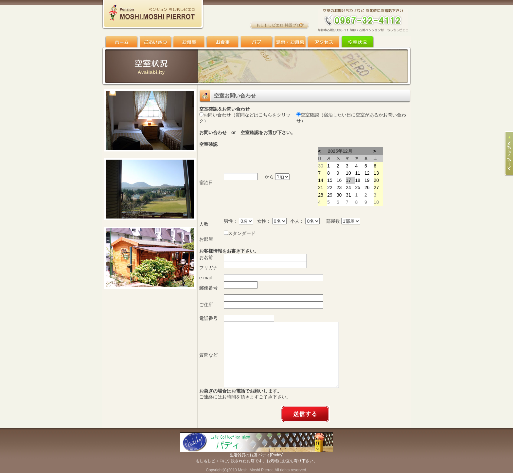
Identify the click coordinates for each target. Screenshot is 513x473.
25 (358, 187)
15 (329, 180)
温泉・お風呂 (290, 41)
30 (320, 165)
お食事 (222, 41)
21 (320, 187)
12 (367, 173)
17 (348, 180)
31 (348, 195)
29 (329, 195)
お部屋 (189, 41)
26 (367, 187)
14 (320, 180)
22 (329, 187)
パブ (256, 41)
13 (376, 173)
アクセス (324, 41)
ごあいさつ (155, 41)
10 (348, 173)
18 (358, 180)
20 (376, 180)
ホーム (121, 41)
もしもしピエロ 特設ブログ (280, 25)
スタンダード (242, 233)
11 (358, 173)
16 (339, 180)
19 (367, 180)
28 (320, 195)
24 (348, 187)
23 (339, 187)
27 (376, 187)
